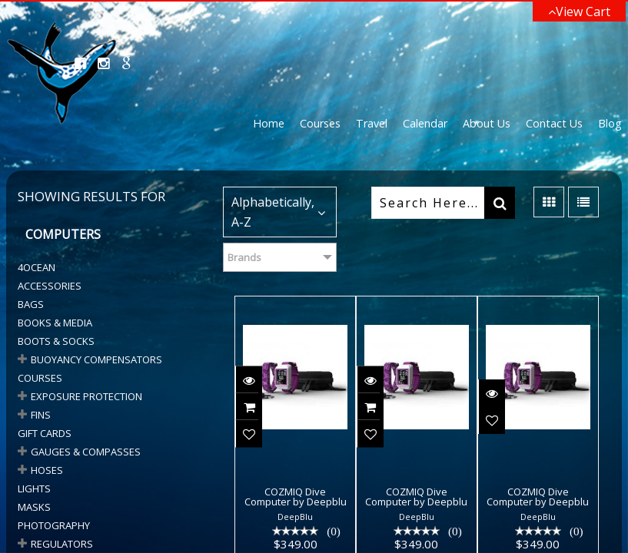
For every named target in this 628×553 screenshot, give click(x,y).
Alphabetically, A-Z (272, 212)
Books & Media (55, 322)
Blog (610, 123)
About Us (486, 123)
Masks (34, 507)
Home (268, 123)
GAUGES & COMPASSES (86, 452)
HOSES (47, 470)
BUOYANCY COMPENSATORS (96, 359)
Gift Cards (44, 433)
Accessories (49, 286)
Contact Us (554, 123)
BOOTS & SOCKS (56, 341)
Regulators (62, 544)
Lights (34, 488)
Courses (320, 123)
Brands (244, 257)
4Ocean (36, 267)
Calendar (425, 123)
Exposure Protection (86, 396)
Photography (54, 525)
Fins (41, 415)
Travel (371, 123)
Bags (31, 304)
